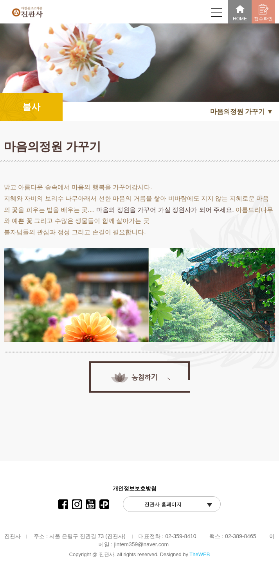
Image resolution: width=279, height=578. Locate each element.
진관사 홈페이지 (163, 504)
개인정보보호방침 (135, 488)
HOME (240, 13)
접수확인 (263, 13)
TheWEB (199, 554)
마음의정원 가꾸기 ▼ (242, 111)
